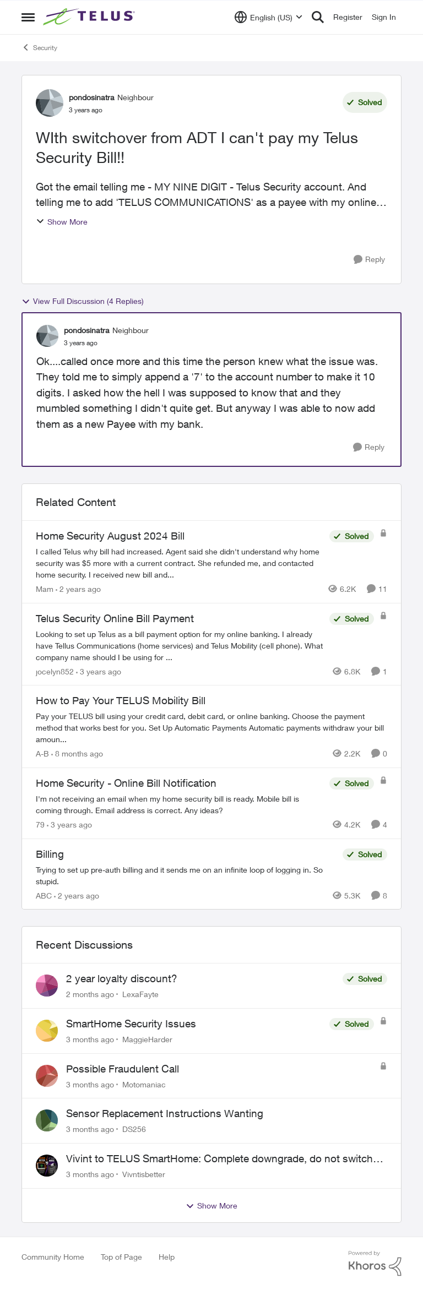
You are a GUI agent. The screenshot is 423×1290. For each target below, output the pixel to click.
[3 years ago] (98, 671)
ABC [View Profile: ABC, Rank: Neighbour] (44, 895)
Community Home (52, 1256)
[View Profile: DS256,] (47, 1120)
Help (167, 1256)
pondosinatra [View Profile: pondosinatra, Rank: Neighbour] (92, 97)
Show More (62, 221)
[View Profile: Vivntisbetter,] (47, 1166)
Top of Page (121, 1256)
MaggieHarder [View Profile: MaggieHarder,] (147, 1039)
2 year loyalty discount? (121, 978)
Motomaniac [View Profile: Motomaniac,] (144, 1083)
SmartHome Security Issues (131, 1023)
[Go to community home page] (90, 17)
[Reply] (369, 259)
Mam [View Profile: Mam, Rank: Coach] (44, 589)
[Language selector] (268, 17)
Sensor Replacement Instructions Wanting (164, 1113)
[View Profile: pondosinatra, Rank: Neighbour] (49, 103)
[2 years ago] (78, 589)
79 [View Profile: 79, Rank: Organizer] (40, 824)
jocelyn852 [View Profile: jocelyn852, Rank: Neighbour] (55, 671)
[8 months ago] (77, 753)
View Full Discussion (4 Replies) (82, 301)
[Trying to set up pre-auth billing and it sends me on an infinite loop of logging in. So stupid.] (186, 874)
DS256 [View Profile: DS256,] (134, 1129)
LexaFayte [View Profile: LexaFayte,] (140, 994)
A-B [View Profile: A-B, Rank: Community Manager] (42, 753)
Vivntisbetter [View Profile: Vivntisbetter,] (143, 1174)
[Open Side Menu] (28, 17)
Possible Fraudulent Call (122, 1069)
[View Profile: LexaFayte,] (47, 986)
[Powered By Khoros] (375, 1263)
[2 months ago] (90, 994)
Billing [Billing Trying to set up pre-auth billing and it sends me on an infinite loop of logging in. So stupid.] (50, 854)
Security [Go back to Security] (39, 47)
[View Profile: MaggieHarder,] (47, 1031)
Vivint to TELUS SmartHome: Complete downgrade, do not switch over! (219, 1159)
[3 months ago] (90, 1039)
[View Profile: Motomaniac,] (47, 1076)
